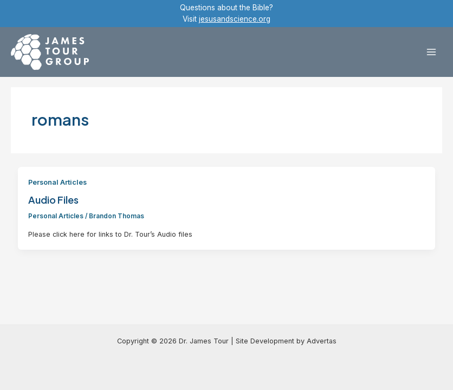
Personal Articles (57, 182)
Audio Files (53, 199)
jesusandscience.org (234, 19)
